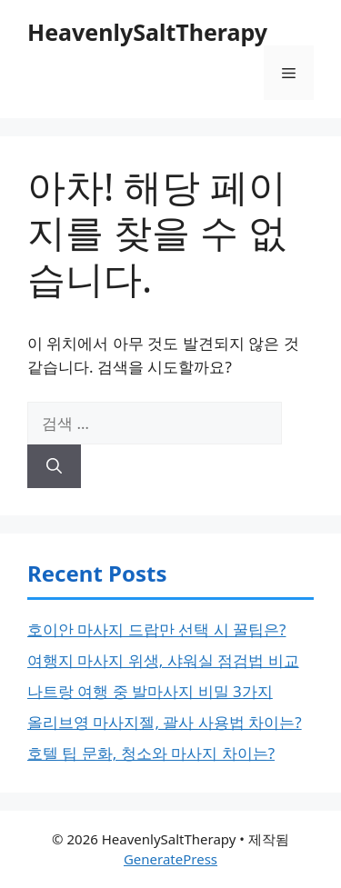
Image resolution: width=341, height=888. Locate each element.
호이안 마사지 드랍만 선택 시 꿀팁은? (156, 629)
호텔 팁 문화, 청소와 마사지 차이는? (151, 753)
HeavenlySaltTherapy (147, 31)
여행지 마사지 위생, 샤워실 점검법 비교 (163, 660)
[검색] (54, 466)
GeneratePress (170, 859)
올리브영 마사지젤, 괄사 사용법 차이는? (164, 722)
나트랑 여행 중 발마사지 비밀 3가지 (150, 691)
